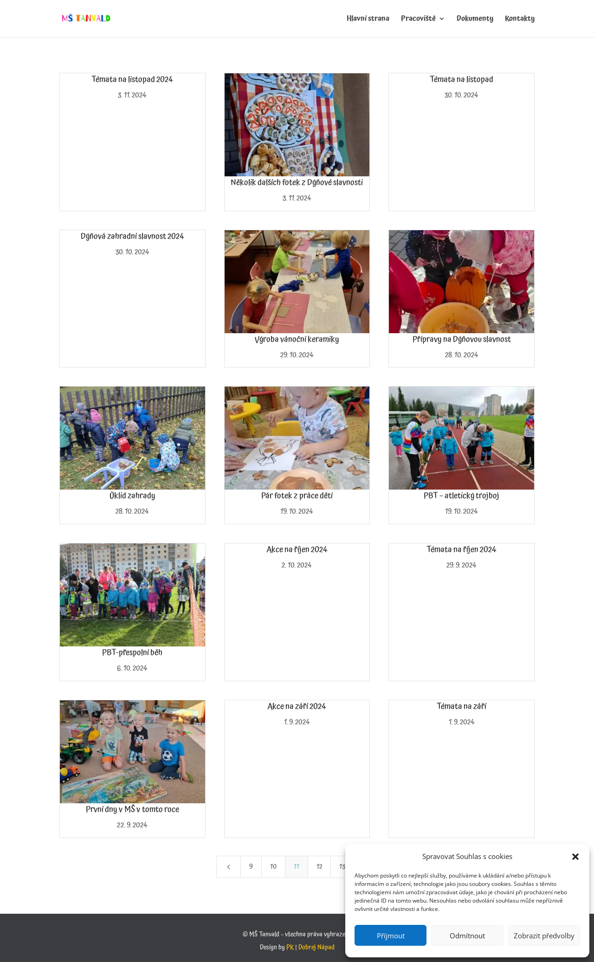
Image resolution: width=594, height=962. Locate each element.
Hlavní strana (368, 20)
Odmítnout (467, 935)
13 (342, 866)
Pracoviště (418, 20)
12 (319, 866)
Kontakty (520, 20)
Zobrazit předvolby (544, 935)
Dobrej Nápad (316, 948)
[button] (575, 856)
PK (290, 948)
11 (296, 866)
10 (273, 866)
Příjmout (391, 935)
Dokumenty (475, 20)
